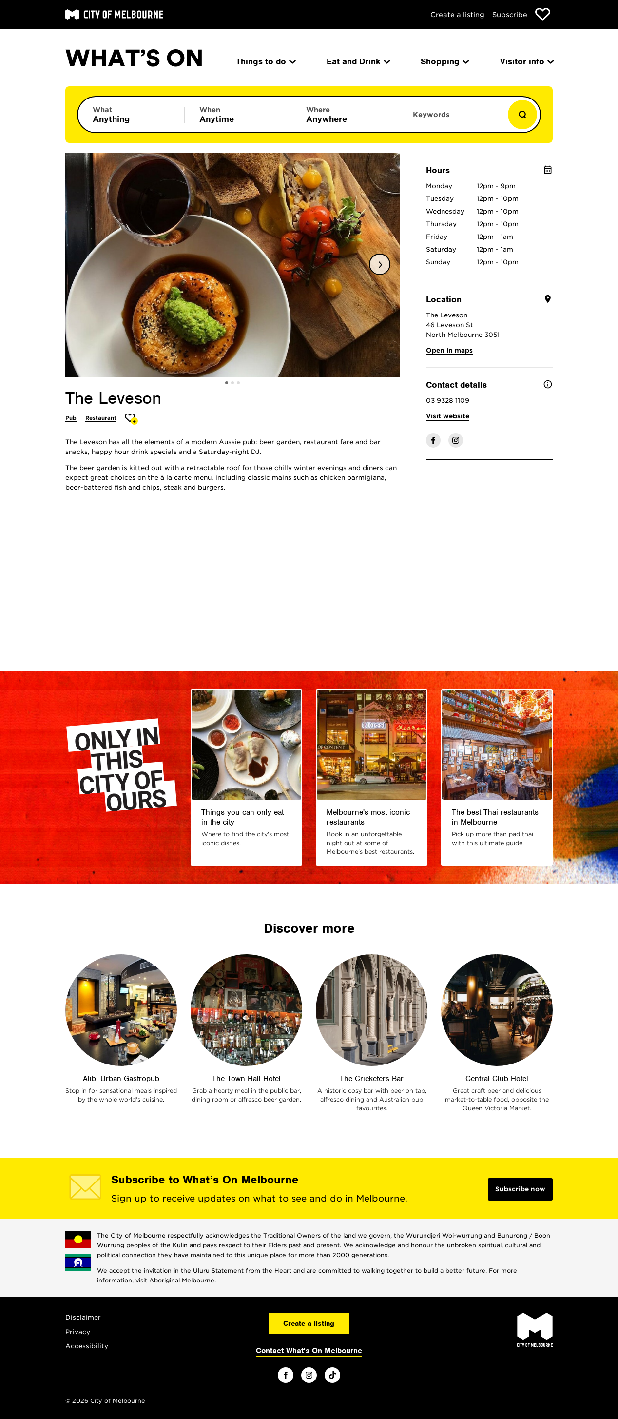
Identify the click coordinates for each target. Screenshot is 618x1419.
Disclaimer (83, 1317)
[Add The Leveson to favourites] (131, 419)
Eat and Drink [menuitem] (358, 61)
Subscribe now (520, 1189)
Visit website (447, 416)
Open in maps (449, 350)
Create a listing (457, 15)
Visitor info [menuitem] (526, 61)
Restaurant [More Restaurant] (100, 417)
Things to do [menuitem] (265, 61)
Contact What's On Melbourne (309, 1351)
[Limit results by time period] (238, 114)
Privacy (77, 1332)
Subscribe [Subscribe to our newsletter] (509, 15)
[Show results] (522, 114)
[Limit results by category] (131, 114)
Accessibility (86, 1346)
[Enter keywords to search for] (451, 119)
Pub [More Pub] (71, 417)
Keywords (431, 114)
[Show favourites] (542, 14)
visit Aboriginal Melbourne (174, 1280)
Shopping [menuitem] (444, 61)
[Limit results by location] (344, 114)
